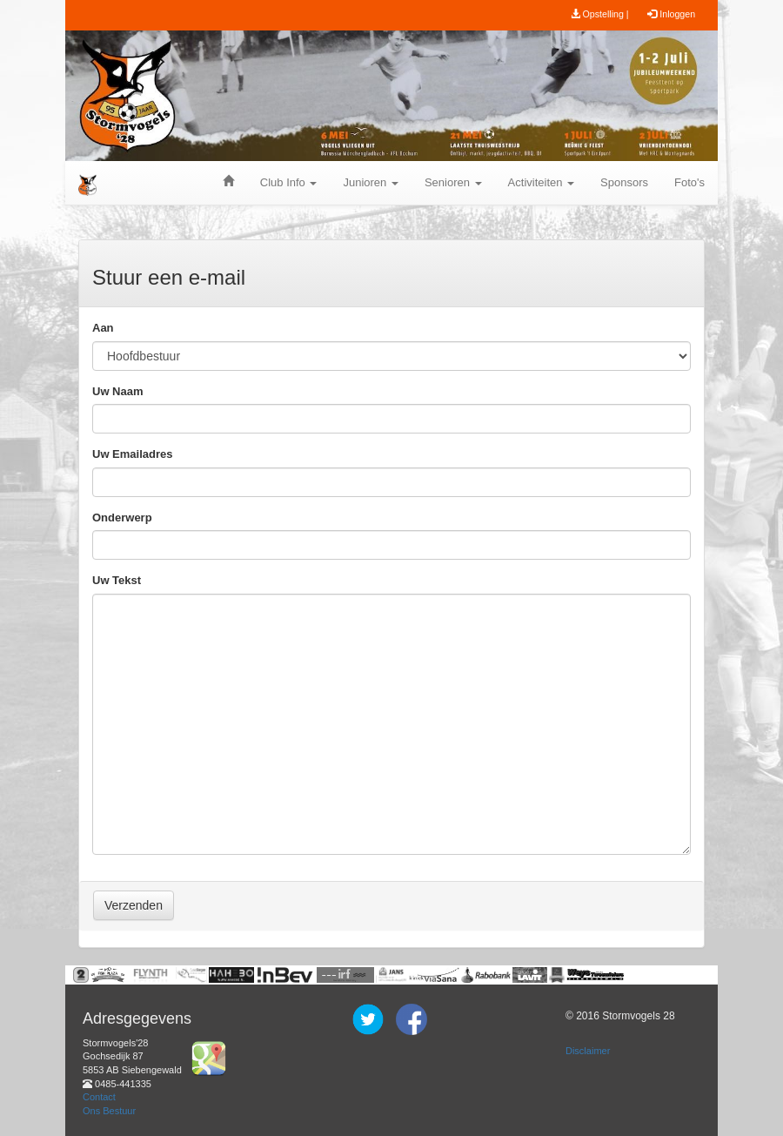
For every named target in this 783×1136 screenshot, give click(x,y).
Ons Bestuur (109, 1111)
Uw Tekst (116, 580)
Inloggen (671, 14)
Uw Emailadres (132, 453)
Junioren (370, 182)
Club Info (289, 182)
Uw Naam (118, 391)
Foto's (689, 182)
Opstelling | (600, 14)
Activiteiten (541, 182)
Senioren (453, 182)
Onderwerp (122, 517)
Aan (103, 327)
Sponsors (624, 182)
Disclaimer (588, 1050)
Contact (99, 1097)
